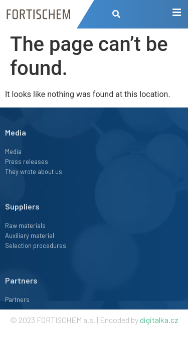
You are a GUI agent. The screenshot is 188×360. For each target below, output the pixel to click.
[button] (116, 14)
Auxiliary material (29, 236)
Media (13, 152)
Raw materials (25, 226)
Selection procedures (35, 246)
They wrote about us (33, 172)
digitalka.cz (159, 319)
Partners (21, 280)
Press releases (26, 162)
